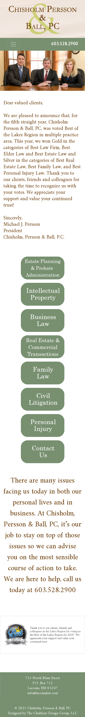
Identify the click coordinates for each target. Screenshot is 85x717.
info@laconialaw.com (42, 693)
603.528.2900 (55, 590)
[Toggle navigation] (13, 44)
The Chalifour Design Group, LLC (52, 713)
